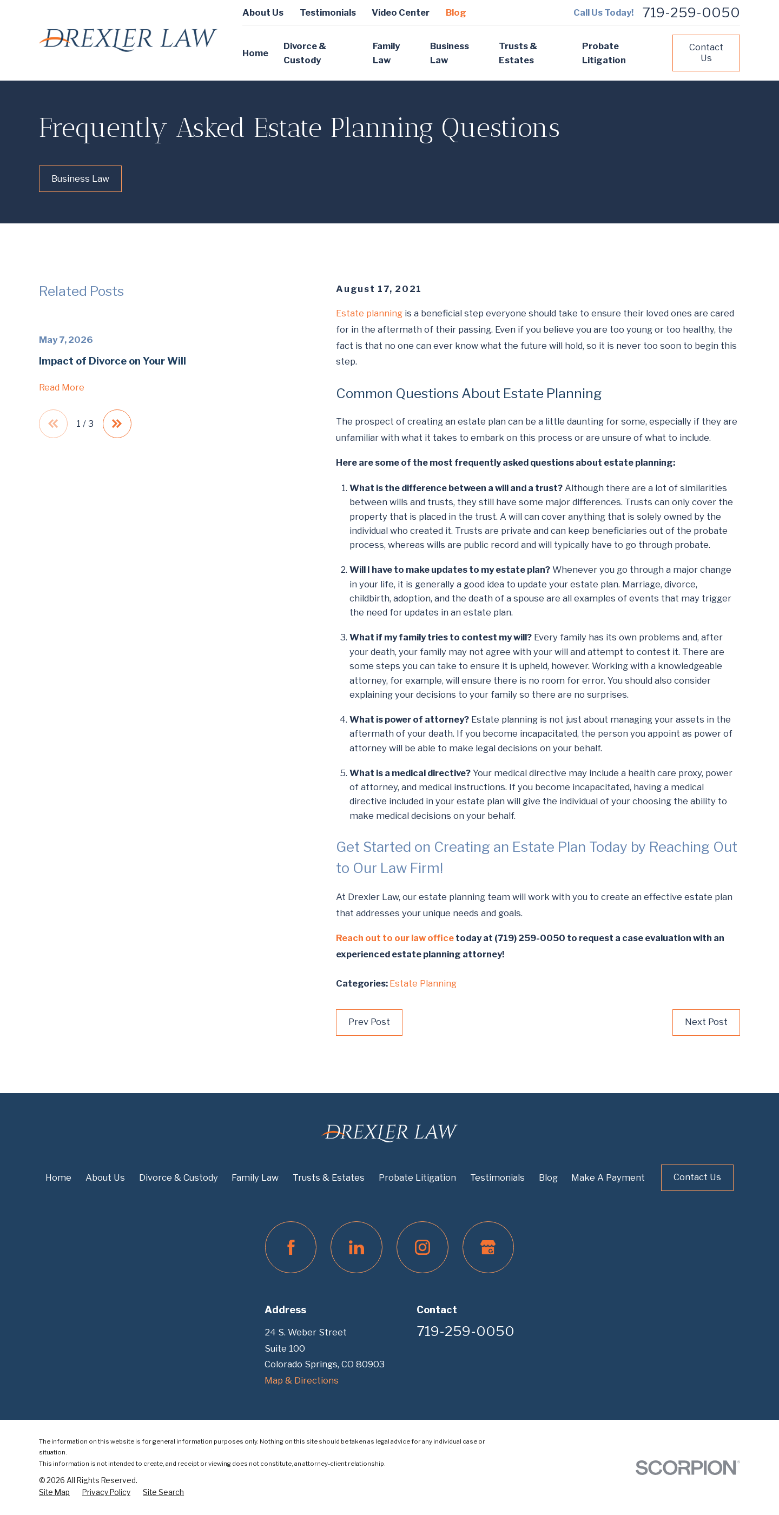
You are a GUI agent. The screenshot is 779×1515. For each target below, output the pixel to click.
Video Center (401, 12)
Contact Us (706, 52)
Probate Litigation (417, 1177)
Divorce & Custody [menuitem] (304, 53)
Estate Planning (423, 983)
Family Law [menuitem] (386, 53)
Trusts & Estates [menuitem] (518, 53)
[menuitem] (54, 1493)
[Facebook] (291, 1247)
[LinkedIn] (356, 1247)
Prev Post (369, 1021)
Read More (61, 387)
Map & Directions (302, 1380)
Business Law (80, 178)
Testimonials (328, 12)
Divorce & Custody (178, 1177)
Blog (456, 12)
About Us (262, 12)
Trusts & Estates (329, 1177)
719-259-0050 (691, 12)
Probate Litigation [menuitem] (604, 53)
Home (58, 1177)
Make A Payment (608, 1177)
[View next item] (117, 423)
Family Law (255, 1177)
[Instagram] (422, 1247)
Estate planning (369, 313)
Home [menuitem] (255, 53)
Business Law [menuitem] (449, 53)
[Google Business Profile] (488, 1247)
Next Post (706, 1021)
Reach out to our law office (395, 937)
